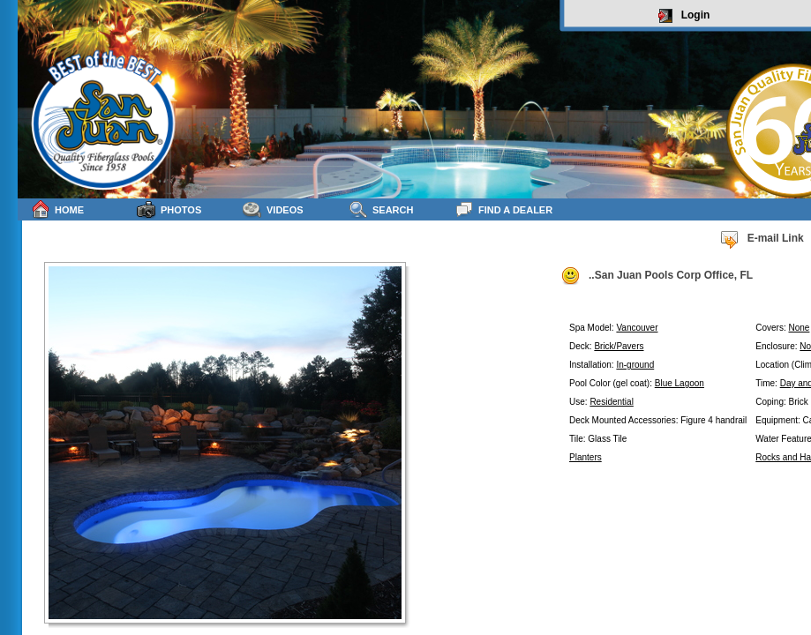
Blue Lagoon (679, 383)
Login (684, 16)
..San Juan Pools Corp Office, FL (656, 276)
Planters (585, 457)
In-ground (635, 365)
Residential (611, 402)
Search (381, 209)
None (798, 327)
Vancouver (636, 327)
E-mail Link (761, 239)
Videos (273, 209)
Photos (169, 209)
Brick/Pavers (618, 346)
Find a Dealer (503, 209)
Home (57, 209)
